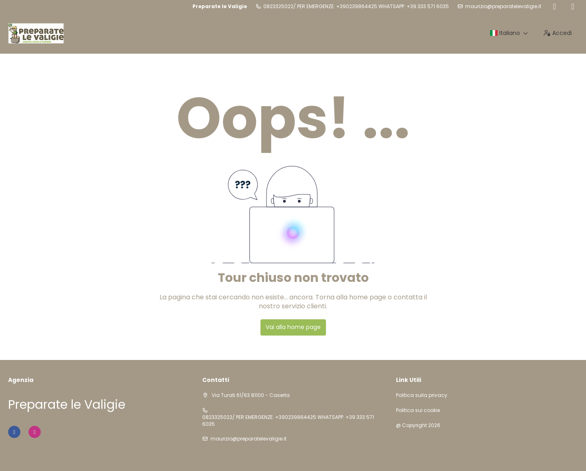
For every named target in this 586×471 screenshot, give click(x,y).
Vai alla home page (293, 327)
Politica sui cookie (418, 410)
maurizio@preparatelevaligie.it (503, 6)
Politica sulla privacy (421, 395)
